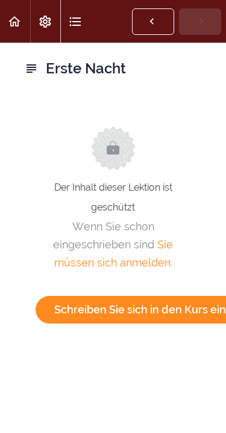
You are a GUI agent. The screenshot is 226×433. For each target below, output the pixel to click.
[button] (15, 21)
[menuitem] (45, 21)
